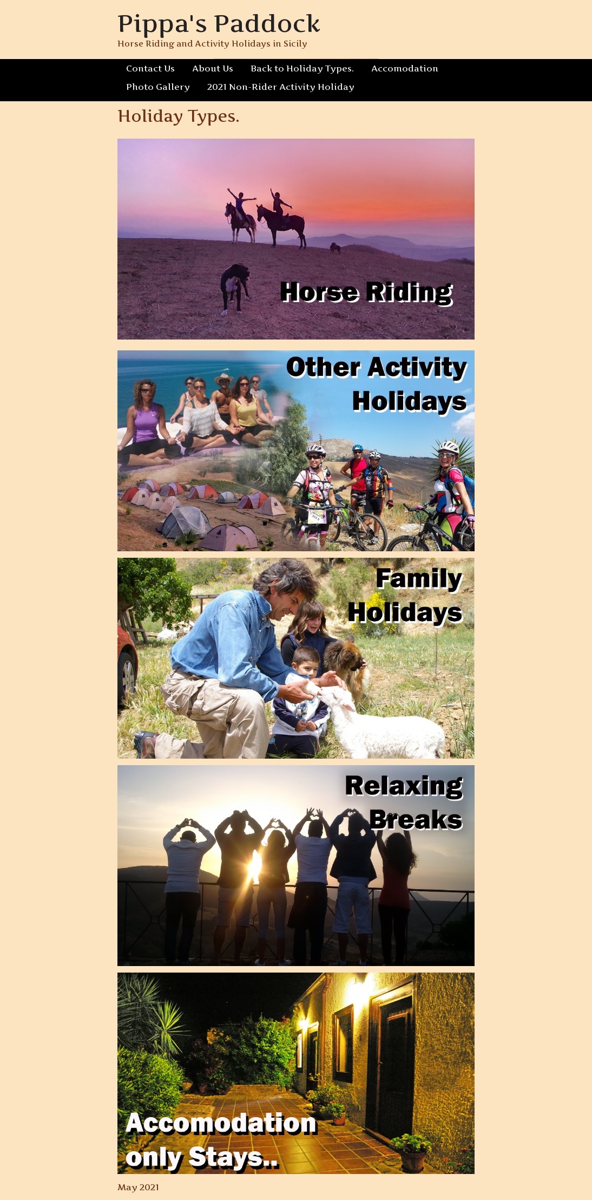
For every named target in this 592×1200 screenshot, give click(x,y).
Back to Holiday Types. (302, 68)
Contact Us (150, 68)
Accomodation (404, 68)
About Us (212, 68)
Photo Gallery (158, 86)
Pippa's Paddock (218, 23)
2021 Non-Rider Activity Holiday (280, 86)
